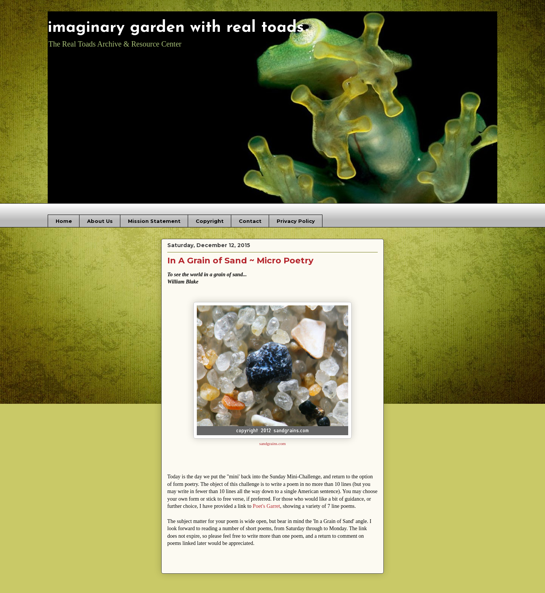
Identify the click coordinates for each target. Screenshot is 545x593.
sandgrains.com (272, 443)
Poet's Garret (266, 506)
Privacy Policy (296, 221)
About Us (100, 221)
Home (64, 221)
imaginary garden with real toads (176, 28)
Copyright (210, 221)
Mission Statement (154, 221)
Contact (250, 221)
